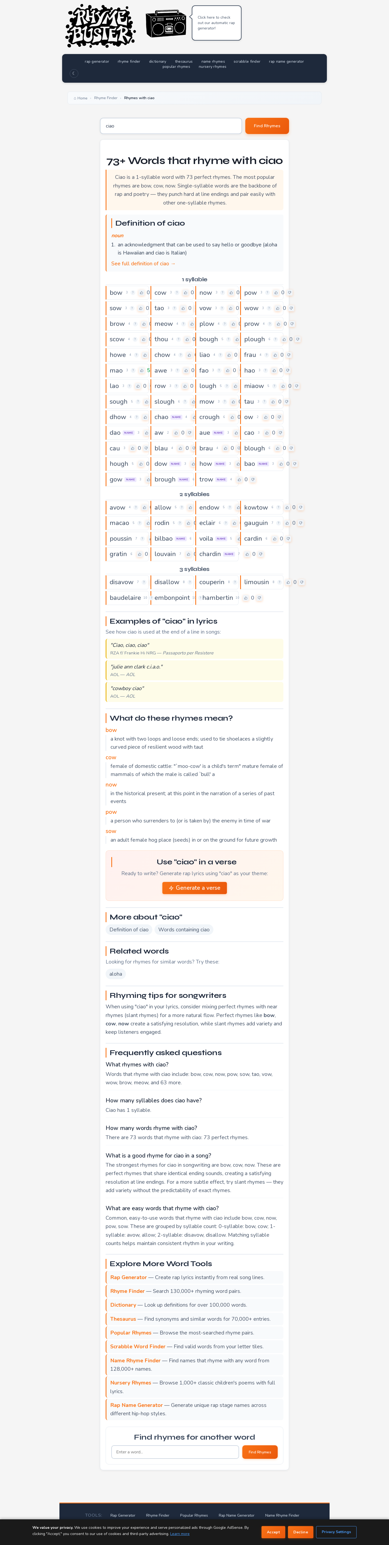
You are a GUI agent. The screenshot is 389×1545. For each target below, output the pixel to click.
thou (161, 339)
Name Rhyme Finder (282, 1515)
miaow (254, 386)
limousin (256, 582)
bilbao (164, 538)
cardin (253, 538)
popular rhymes (176, 66)
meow (164, 323)
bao (249, 463)
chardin (210, 554)
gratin (118, 554)
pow (250, 292)
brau (206, 448)
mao (116, 370)
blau (161, 448)
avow (117, 507)
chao (161, 417)
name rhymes (213, 61)
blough (254, 448)
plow (206, 323)
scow (117, 339)
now (205, 292)
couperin (211, 582)
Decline (300, 1532)
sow (116, 308)
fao (204, 370)
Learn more (180, 1533)
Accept (273, 1532)
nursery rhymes (212, 66)
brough (165, 479)
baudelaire (125, 597)
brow (117, 323)
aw (159, 432)
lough (207, 386)
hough (119, 463)
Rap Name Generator (236, 1515)
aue (204, 432)
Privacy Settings (336, 1531)
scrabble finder (247, 61)
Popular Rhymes (194, 1515)
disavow (121, 582)
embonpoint (172, 597)
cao (249, 432)
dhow (118, 417)
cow (160, 292)
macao (119, 523)
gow (116, 479)
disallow (167, 582)
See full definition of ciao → (143, 263)
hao (249, 370)
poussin (121, 538)
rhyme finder (129, 61)
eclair (207, 523)
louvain (165, 554)
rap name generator (286, 61)
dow (161, 463)
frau (250, 354)
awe (161, 370)
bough (208, 339)
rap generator (97, 61)
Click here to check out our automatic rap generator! (216, 23)
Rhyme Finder (157, 1515)
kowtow (256, 507)
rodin (162, 523)
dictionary (157, 61)
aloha (115, 974)
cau (115, 448)
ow (248, 417)
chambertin (216, 597)
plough (254, 339)
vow (205, 308)
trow (206, 479)
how (205, 463)
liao (204, 354)
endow (209, 507)
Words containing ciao (184, 929)
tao (159, 308)
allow (163, 507)
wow (251, 308)
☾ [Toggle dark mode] (74, 73)
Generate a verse (194, 888)
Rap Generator (122, 1515)
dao (115, 432)
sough (119, 401)
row (160, 386)
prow (251, 323)
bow (116, 292)
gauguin (256, 523)
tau (249, 401)
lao (114, 386)
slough (165, 401)
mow (206, 401)
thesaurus (184, 61)
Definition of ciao (129, 929)
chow (162, 354)
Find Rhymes (267, 126)
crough (209, 417)
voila (206, 538)
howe (118, 354)
